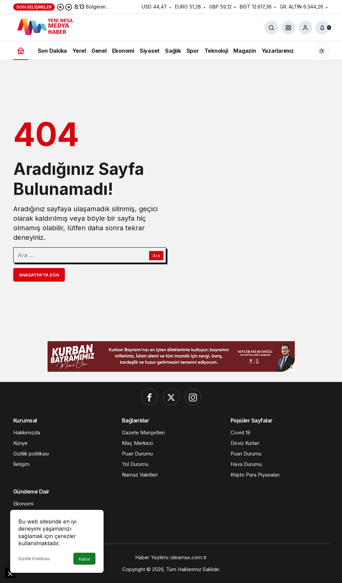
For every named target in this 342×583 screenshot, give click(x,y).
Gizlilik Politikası (34, 558)
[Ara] (271, 27)
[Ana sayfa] (21, 50)
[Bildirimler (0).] (322, 27)
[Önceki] (60, 7)
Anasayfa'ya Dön (39, 275)
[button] (288, 27)
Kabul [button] (84, 559)
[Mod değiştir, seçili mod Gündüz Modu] (321, 50)
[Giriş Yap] (305, 27)
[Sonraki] (69, 7)
